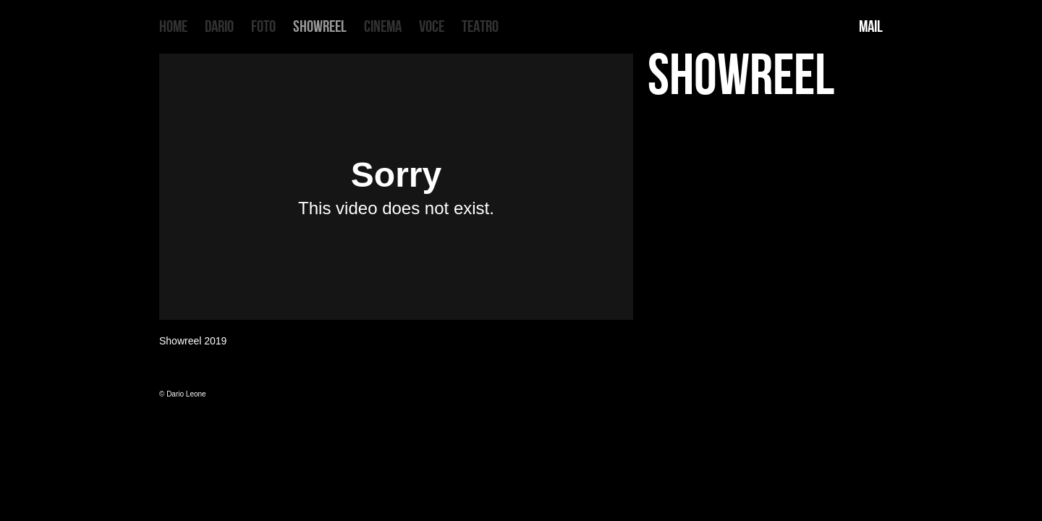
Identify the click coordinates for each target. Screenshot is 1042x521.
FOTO (263, 27)
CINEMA (383, 27)
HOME (173, 27)
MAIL (871, 27)
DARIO (219, 27)
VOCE (431, 27)
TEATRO (480, 27)
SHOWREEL (320, 27)
